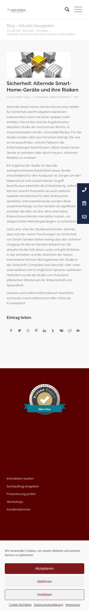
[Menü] (75, 9)
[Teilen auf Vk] (61, 331)
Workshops (15, 502)
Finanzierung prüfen (21, 494)
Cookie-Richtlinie (20, 604)
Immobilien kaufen (20, 478)
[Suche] (64, 9)
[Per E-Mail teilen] (78, 331)
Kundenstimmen (19, 509)
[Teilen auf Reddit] (70, 331)
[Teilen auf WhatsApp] (28, 331)
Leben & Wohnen (59, 97)
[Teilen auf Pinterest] (36, 331)
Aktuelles (42, 97)
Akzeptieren (44, 568)
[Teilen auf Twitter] (19, 331)
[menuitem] (64, 9)
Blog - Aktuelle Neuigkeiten (30, 26)
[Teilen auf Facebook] (11, 331)
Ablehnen (44, 581)
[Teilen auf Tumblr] (53, 331)
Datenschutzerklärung (48, 604)
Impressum (73, 604)
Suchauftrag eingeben (23, 486)
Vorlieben (44, 594)
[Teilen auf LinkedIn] (45, 331)
